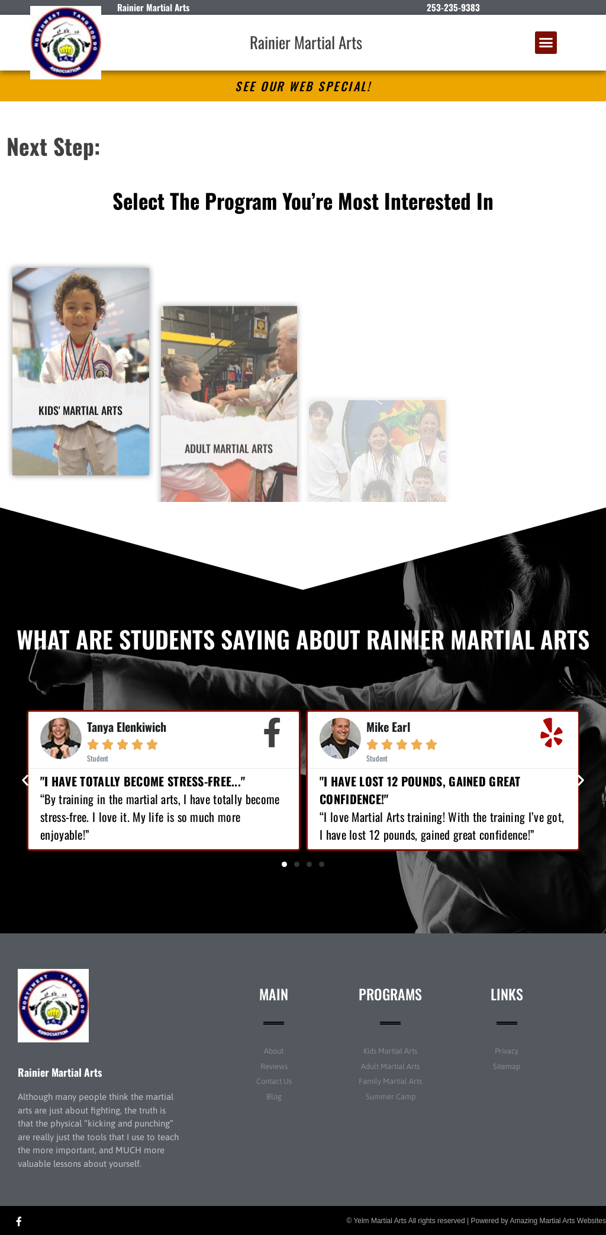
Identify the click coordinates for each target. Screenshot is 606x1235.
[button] (546, 42)
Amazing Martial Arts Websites (558, 1221)
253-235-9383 (453, 7)
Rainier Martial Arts (306, 42)
